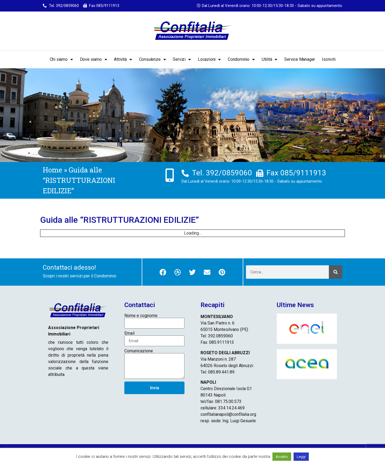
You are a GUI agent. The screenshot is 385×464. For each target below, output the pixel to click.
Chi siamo (61, 59)
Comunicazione (138, 351)
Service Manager (299, 59)
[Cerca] (335, 272)
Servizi (182, 59)
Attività (123, 59)
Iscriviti (328, 59)
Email (129, 333)
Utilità (269, 59)
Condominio (241, 59)
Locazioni (209, 59)
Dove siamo (93, 59)
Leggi (301, 457)
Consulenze (152, 59)
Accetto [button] (282, 457)
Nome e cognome (140, 316)
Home (52, 169)
